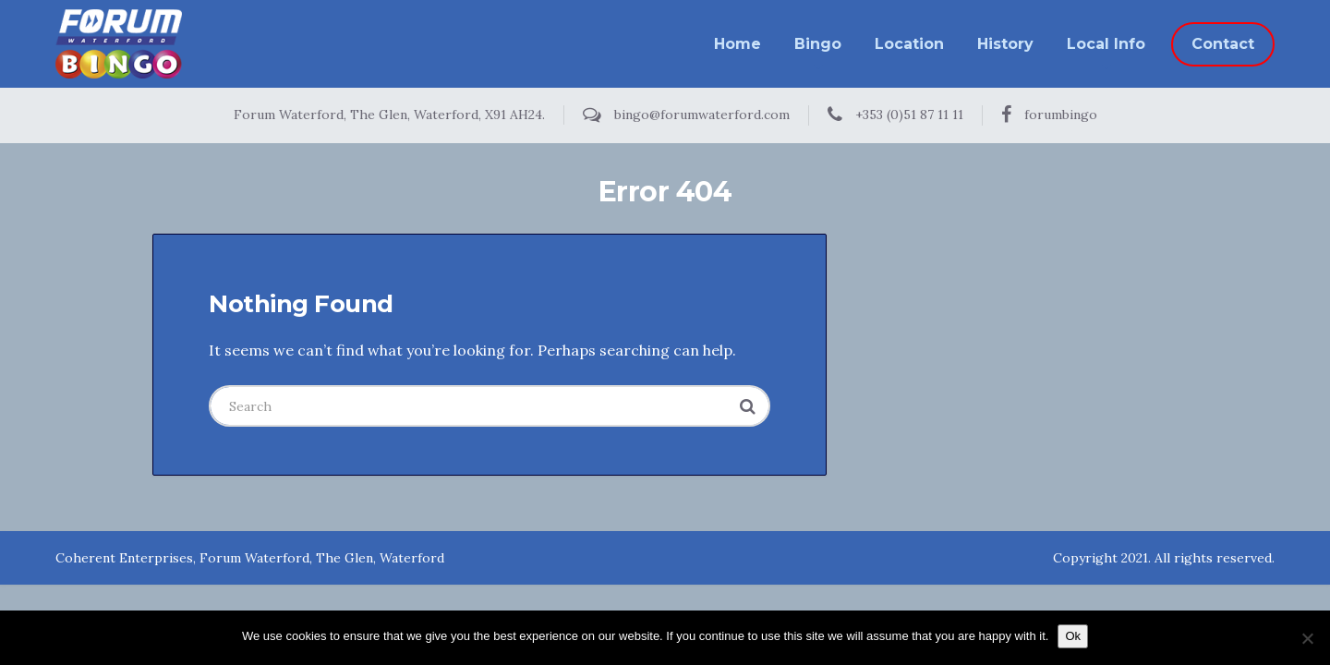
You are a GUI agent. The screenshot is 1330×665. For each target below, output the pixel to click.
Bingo (817, 44)
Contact (1222, 44)
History (1005, 44)
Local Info (1106, 44)
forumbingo (1049, 114)
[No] (1307, 638)
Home (737, 44)
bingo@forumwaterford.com (686, 114)
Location (909, 44)
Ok (1073, 636)
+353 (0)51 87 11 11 (895, 114)
